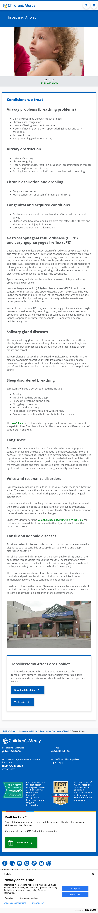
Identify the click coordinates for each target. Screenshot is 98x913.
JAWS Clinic (17, 423)
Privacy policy (37, 903)
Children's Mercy (9, 731)
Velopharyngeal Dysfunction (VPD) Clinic (60, 520)
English (8, 874)
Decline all (75, 894)
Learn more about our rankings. (83, 798)
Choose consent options (15, 903)
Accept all (75, 888)
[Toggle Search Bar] (86, 5)
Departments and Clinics (28, 731)
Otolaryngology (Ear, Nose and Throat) (54, 731)
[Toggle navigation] (94, 5)
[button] (49, 81)
